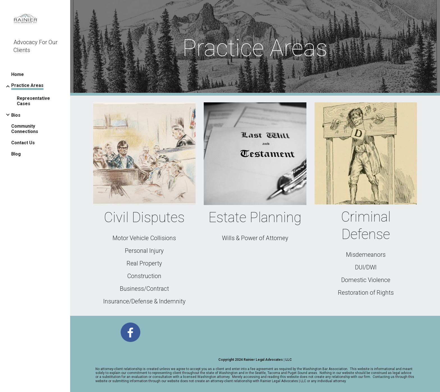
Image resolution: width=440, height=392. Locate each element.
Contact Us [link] (23, 142)
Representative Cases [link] (33, 101)
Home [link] (17, 74)
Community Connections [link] (24, 128)
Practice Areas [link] (27, 85)
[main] (255, 48)
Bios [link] (15, 115)
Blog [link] (16, 154)
